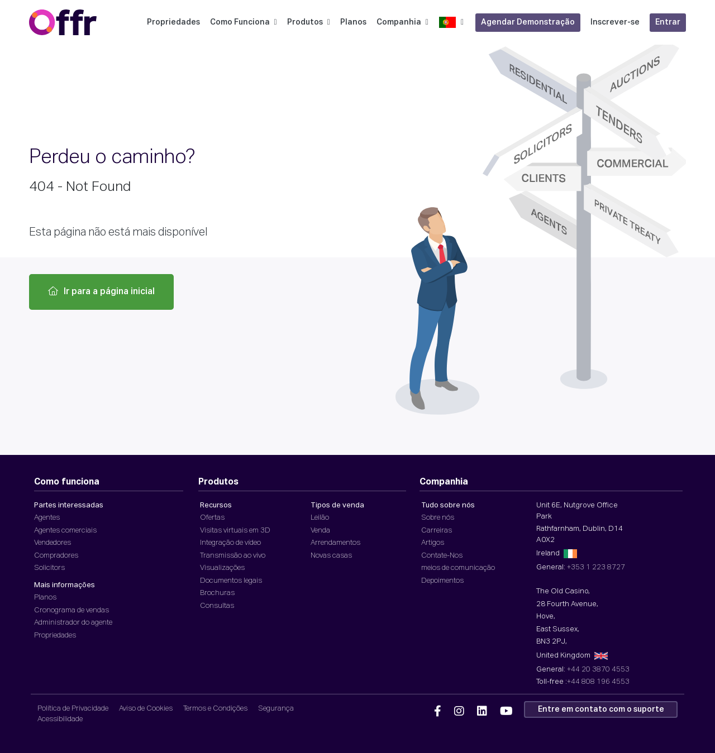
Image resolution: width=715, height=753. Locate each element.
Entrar (667, 22)
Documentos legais (231, 580)
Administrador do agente (73, 622)
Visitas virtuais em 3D (235, 530)
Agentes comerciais (65, 530)
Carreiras (436, 530)
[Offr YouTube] (506, 711)
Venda (320, 530)
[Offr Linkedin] (482, 711)
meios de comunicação (458, 568)
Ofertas (212, 517)
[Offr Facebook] (437, 711)
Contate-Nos (442, 555)
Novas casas (331, 555)
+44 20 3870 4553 (598, 669)
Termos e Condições (215, 708)
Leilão (320, 517)
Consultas (217, 606)
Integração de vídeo (230, 542)
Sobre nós (437, 517)
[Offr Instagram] (459, 711)
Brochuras (217, 593)
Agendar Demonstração (528, 22)
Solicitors (49, 568)
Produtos (308, 22)
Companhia (402, 22)
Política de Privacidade (72, 708)
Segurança (276, 708)
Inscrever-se (615, 22)
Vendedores (52, 542)
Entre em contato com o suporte (601, 709)
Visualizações (222, 568)
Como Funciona (243, 22)
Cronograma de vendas (71, 610)
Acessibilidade (60, 719)
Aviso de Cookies (146, 708)
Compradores (56, 555)
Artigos (432, 542)
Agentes (47, 517)
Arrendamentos (335, 542)
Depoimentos (442, 580)
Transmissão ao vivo (232, 555)
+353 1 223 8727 (596, 567)
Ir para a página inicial (101, 291)
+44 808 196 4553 (598, 681)
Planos (353, 22)
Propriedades (173, 22)
